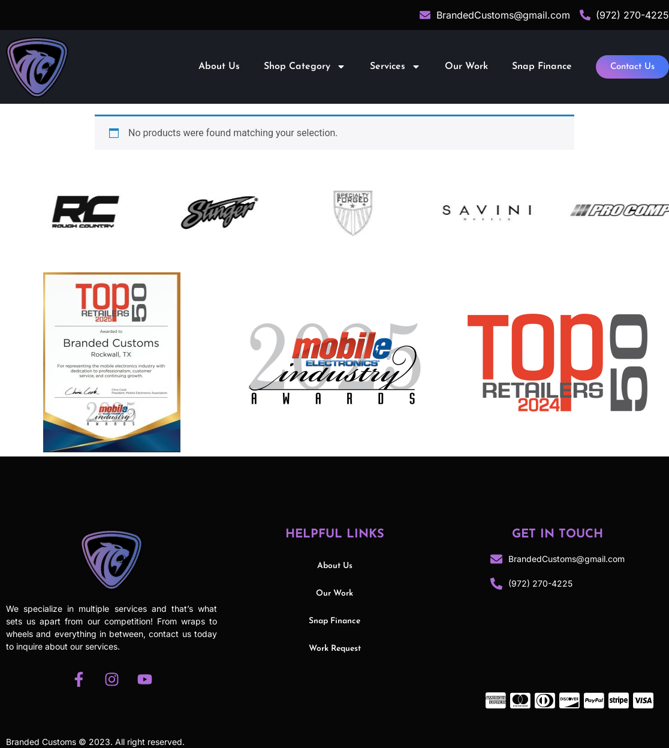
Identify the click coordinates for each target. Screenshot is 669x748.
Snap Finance (542, 66)
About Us (219, 66)
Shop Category (305, 66)
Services (395, 66)
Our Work (466, 66)
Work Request (335, 648)
